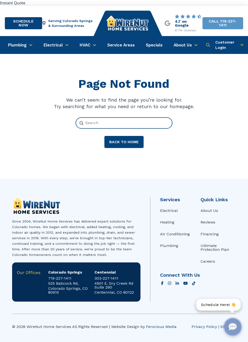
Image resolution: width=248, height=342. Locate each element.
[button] (208, 45)
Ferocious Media (161, 326)
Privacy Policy (204, 326)
